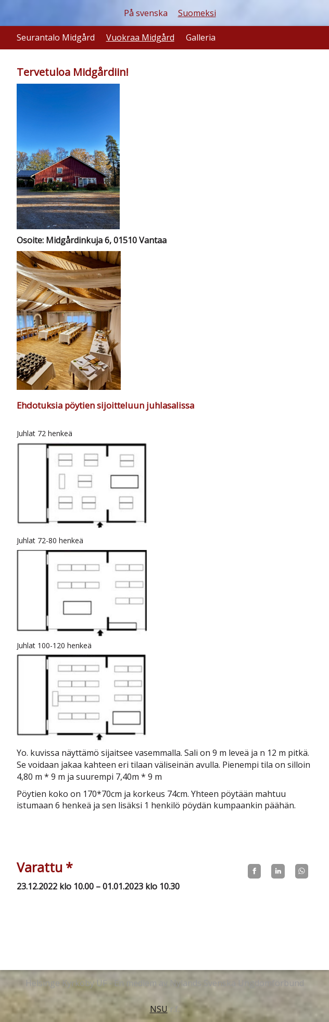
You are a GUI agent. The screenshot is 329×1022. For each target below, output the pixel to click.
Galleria (201, 37)
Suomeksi (197, 13)
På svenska (146, 13)
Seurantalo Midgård (56, 37)
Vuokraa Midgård (140, 37)
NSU (159, 1009)
